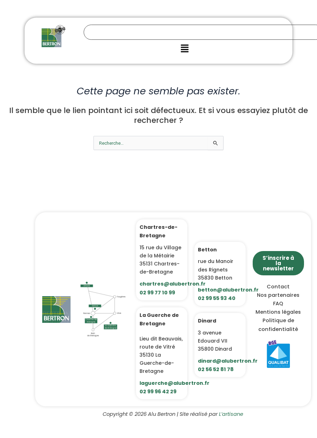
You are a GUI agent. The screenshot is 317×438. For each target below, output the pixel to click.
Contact (278, 286)
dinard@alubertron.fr (228, 360)
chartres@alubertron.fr (173, 283)
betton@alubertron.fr (228, 289)
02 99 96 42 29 (158, 391)
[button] (184, 49)
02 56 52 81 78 (216, 369)
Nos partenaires (278, 295)
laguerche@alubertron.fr (174, 383)
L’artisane (231, 414)
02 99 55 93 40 (216, 298)
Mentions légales (278, 311)
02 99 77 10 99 (157, 292)
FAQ (278, 303)
